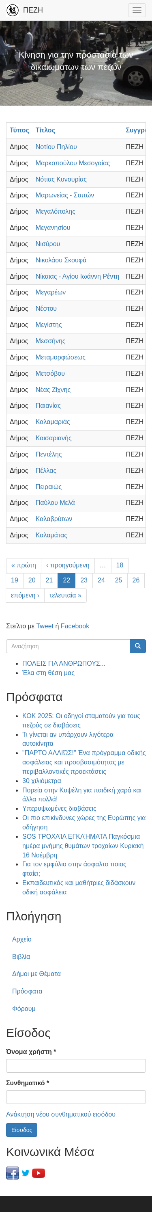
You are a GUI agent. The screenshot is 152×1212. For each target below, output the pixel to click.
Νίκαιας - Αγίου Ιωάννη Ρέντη (78, 276)
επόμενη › (25, 595)
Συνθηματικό (27, 1083)
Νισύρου (48, 243)
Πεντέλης (49, 454)
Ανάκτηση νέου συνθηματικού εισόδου (61, 1114)
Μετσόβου (50, 373)
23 (84, 580)
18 (120, 565)
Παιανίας (48, 405)
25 (118, 580)
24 (101, 580)
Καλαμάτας (51, 535)
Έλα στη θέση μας (48, 672)
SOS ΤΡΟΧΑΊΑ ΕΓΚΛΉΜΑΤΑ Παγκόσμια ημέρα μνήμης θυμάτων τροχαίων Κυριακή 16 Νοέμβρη (82, 846)
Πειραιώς (49, 486)
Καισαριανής (54, 438)
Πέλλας (46, 470)
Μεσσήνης (51, 341)
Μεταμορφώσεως (61, 357)
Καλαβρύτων (54, 518)
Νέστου (46, 308)
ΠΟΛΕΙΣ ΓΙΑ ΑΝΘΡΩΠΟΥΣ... (63, 663)
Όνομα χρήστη (31, 1051)
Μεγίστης (49, 324)
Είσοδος (21, 1130)
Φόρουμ (24, 1008)
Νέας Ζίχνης (53, 389)
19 (14, 580)
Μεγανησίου (53, 227)
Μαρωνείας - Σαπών (65, 195)
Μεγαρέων (51, 292)
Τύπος (19, 130)
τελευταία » (65, 595)
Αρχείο (22, 939)
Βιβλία (21, 956)
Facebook (75, 626)
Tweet (45, 626)
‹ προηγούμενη (68, 565)
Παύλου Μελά (55, 502)
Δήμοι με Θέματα (36, 973)
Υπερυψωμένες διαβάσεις (59, 808)
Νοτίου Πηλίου (56, 146)
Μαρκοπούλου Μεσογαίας (73, 163)
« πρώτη (23, 565)
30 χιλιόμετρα (41, 780)
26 (136, 580)
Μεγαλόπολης (55, 211)
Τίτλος (45, 130)
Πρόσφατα (27, 991)
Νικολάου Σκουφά (61, 260)
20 (32, 580)
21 (49, 580)
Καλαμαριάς (53, 421)
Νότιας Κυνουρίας (61, 179)
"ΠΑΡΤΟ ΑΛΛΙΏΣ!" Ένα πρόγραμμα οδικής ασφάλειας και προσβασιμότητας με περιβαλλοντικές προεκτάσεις (84, 762)
